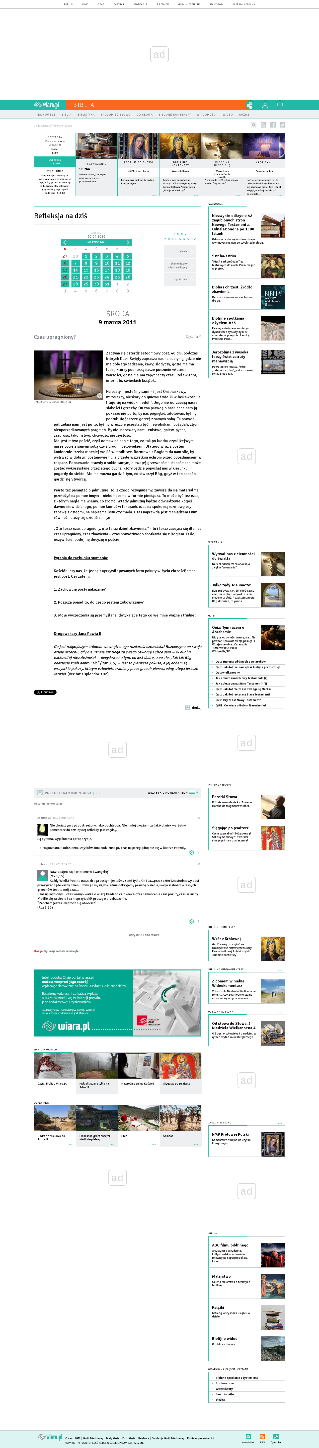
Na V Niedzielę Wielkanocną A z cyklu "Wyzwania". (231, 565)
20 (65, 277)
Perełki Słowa (224, 797)
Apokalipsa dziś (264, 171)
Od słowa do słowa (221, 1012)
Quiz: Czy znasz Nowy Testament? (238, 700)
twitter (282, 125)
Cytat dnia (55, 171)
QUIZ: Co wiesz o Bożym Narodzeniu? (241, 705)
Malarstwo (221, 1276)
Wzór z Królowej (180, 171)
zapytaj (119, 4)
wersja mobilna (244, 4)
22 (85, 277)
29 (85, 284)
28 (75, 256)
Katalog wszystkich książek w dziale (231, 1314)
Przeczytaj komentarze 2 (72, 793)
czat (101, 4)
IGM (77, 1438)
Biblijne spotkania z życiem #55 (228, 320)
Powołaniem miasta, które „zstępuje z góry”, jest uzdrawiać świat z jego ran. (233, 370)
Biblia (84, 105)
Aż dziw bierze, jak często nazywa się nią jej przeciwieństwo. (92, 178)
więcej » (55, 197)
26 (127, 277)
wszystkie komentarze (144, 935)
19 (127, 270)
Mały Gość (217, 4)
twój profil (265, 104)
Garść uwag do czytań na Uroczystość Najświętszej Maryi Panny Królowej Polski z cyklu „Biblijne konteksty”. (232, 950)
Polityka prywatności (200, 1438)
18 (117, 270)
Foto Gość (129, 1438)
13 (65, 270)
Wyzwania (215, 542)
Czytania (193, 337)
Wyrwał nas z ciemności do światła (222, 174)
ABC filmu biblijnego (230, 1245)
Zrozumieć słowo (138, 162)
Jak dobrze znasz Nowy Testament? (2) (241, 678)
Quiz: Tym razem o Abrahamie (228, 629)
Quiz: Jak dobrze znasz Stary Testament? (243, 694)
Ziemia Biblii (41, 1103)
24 (106, 277)
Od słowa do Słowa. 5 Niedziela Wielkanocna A (234, 1025)
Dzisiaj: (96, 235)
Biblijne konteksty (180, 164)
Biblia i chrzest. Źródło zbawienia (232, 289)
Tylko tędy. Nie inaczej (231, 585)
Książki (218, 1307)
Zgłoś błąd (276, 1435)
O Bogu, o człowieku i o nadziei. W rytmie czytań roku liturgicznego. (234, 1035)
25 (117, 277)
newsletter (248, 1435)
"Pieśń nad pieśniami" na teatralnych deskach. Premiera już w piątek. (233, 265)
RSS (262, 1435)
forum (68, 4)
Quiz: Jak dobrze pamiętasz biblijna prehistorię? (248, 667)
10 (106, 263)
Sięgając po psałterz (230, 828)
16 (96, 270)
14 (75, 270)
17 (106, 270)
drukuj (196, 707)
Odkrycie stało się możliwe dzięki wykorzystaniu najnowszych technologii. (238, 241)
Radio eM (163, 4)
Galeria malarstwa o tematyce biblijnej (231, 1283)
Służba (84, 169)
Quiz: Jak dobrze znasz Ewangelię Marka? (243, 689)
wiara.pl (50, 105)
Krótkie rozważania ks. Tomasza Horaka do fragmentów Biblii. (232, 804)
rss (263, 125)
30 (96, 284)
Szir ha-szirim (224, 256)
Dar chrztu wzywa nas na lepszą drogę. (232, 299)
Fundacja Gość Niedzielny (168, 1438)
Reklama (143, 1438)
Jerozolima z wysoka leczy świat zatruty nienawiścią (230, 356)
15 (85, 270)
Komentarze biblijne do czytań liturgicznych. (231, 1141)
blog (85, 4)
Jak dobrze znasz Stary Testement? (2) (241, 684)
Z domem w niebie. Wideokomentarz (228, 983)
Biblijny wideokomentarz (226, 969)
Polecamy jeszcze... (221, 785)
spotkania (141, 4)
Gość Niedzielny (189, 4)
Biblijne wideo (225, 1338)
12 (127, 263)
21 (75, 277)
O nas (69, 1438)
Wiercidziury (224, 1389)
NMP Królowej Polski (139, 171)
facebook (273, 125)
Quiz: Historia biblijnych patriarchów (241, 662)
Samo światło (225, 1394)
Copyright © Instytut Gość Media (85, 1443)
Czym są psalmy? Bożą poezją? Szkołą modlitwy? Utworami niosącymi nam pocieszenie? (231, 837)
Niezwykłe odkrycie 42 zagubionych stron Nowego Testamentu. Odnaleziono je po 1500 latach (233, 224)
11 (117, 263)
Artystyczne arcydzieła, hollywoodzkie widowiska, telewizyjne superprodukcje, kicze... (230, 1256)
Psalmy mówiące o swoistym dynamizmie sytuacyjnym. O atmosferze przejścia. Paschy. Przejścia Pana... (230, 334)
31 (106, 284)
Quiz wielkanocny (228, 673)
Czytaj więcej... (96, 198)
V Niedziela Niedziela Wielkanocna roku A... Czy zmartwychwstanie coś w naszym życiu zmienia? (234, 994)
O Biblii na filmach (223, 1344)
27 (65, 256)
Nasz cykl (264, 162)
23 (96, 277)
